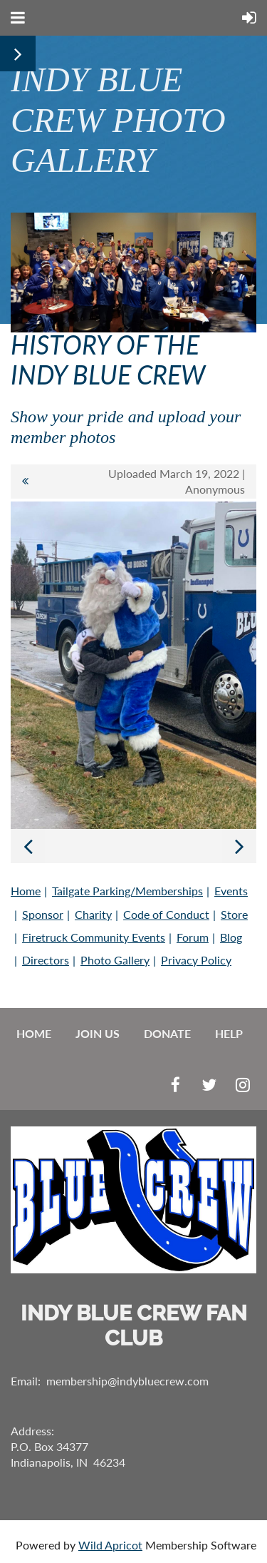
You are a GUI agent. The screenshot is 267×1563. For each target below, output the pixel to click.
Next (239, 846)
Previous (28, 846)
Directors (45, 960)
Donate (167, 1033)
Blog (231, 937)
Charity (93, 914)
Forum (193, 937)
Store (234, 914)
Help (229, 1033)
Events (231, 890)
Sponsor (42, 914)
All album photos (25, 481)
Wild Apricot (110, 1545)
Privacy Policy (196, 960)
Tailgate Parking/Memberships (127, 890)
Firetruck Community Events (93, 937)
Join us (97, 1033)
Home (26, 890)
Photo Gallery (115, 960)
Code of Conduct (166, 914)
